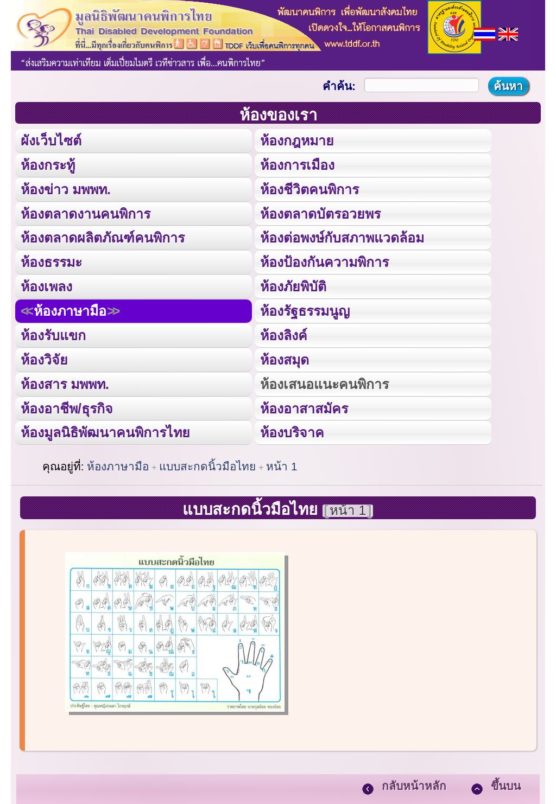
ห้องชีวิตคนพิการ (309, 188)
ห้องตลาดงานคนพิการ (85, 212)
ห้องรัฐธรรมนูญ (305, 309)
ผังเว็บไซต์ (50, 140)
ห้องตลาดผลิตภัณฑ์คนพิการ (103, 236)
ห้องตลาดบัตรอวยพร (320, 212)
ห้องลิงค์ (283, 333)
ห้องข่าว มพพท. (66, 188)
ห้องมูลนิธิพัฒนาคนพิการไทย (105, 429)
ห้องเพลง (46, 284)
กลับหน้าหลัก (414, 782)
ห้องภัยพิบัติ (293, 284)
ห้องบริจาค (292, 429)
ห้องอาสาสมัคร (304, 405)
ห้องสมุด (284, 357)
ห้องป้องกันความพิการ (324, 260)
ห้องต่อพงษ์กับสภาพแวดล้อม (342, 236)
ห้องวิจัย (44, 357)
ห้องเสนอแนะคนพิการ (324, 381)
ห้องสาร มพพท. (65, 381)
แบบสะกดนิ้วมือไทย (207, 463)
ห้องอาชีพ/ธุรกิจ (67, 405)
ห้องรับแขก (53, 333)
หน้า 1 (281, 463)
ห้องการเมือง (297, 164)
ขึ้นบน (506, 782)
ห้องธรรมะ (51, 260)
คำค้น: (339, 86)
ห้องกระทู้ (48, 164)
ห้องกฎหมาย (297, 140)
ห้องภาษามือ (70, 309)
